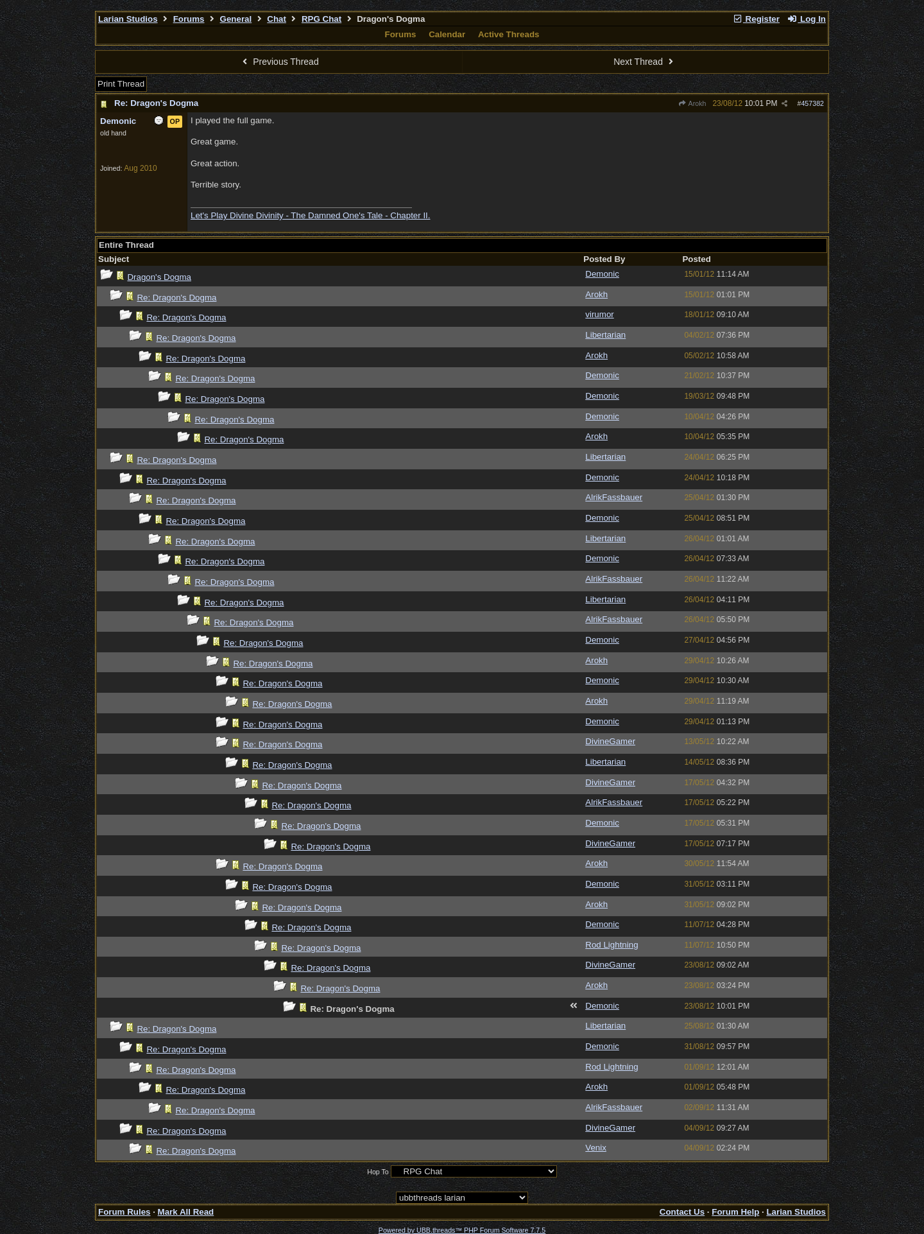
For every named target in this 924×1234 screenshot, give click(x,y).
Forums (189, 19)
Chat (276, 19)
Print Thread (121, 84)
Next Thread (644, 61)
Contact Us (682, 1212)
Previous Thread (279, 61)
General (236, 19)
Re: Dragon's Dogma (156, 103)
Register (756, 19)
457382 (812, 103)
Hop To (378, 1172)
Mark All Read (186, 1212)
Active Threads (509, 34)
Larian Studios (128, 19)
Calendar (447, 34)
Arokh (692, 103)
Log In (806, 19)
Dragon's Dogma (159, 277)
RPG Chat (321, 19)
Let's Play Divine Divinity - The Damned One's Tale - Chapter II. (311, 215)
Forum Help (735, 1212)
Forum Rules (124, 1212)
